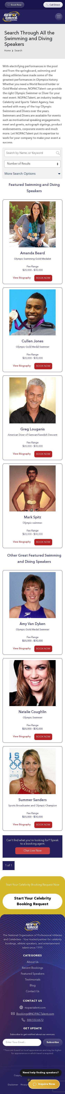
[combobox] (32, 164)
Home (7, 50)
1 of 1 (8, 865)
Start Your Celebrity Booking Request (32, 901)
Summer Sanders (33, 800)
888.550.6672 (35, 1020)
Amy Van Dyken (32, 624)
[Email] (22, 1042)
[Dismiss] (29, 1080)
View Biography (22, 278)
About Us (32, 962)
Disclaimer (13, 1085)
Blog (33, 985)
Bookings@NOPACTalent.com (35, 1014)
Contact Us (32, 991)
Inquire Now (44, 1084)
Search (18, 50)
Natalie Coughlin (32, 712)
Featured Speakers (32, 974)
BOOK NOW (43, 278)
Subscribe (53, 1042)
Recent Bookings (32, 968)
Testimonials (32, 979)
